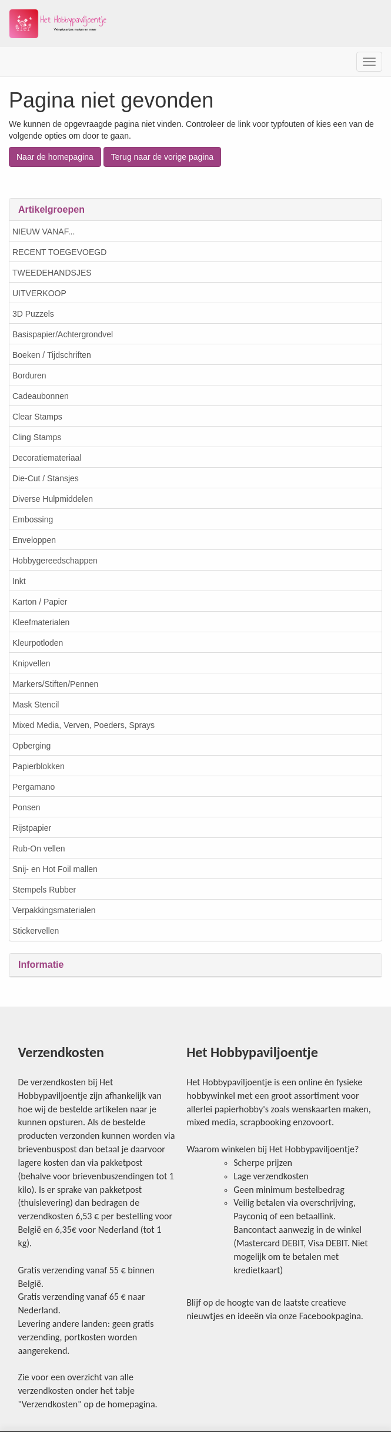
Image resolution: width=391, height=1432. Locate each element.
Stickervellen (35, 930)
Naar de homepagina (54, 157)
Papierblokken (38, 766)
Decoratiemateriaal (47, 457)
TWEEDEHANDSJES (52, 272)
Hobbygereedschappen (55, 560)
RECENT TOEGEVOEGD (59, 252)
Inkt (19, 581)
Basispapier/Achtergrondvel (62, 334)
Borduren (29, 375)
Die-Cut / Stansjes (45, 478)
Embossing (32, 519)
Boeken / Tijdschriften (51, 355)
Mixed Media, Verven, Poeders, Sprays (83, 725)
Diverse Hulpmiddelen (52, 499)
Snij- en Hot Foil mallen (55, 869)
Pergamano (33, 787)
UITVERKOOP (39, 293)
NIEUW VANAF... (43, 231)
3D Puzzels (33, 313)
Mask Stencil (35, 704)
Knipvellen (31, 663)
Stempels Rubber (44, 889)
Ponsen (26, 807)
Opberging (31, 745)
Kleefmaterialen (40, 622)
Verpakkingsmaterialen (54, 910)
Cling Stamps (36, 437)
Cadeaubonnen (40, 396)
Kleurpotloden (37, 643)
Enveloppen (34, 540)
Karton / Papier (39, 601)
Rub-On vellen (38, 848)
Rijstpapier (31, 828)
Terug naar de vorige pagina (162, 157)
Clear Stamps (37, 416)
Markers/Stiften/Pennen (55, 684)
